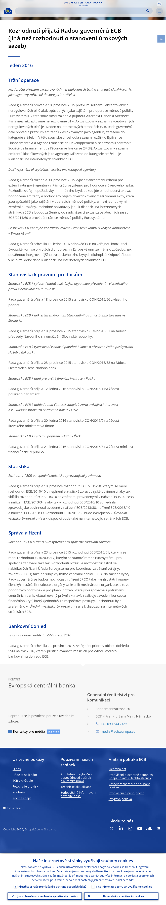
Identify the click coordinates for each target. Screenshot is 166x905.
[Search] (81, 11)
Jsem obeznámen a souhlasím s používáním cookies (47, 895)
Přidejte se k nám (25, 775)
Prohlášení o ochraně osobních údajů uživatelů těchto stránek (131, 776)
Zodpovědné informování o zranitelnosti (78, 794)
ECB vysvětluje (23, 781)
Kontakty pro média (29, 731)
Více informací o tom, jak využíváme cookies (124, 886)
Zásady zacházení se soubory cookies (129, 785)
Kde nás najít (22, 798)
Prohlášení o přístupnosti (126, 793)
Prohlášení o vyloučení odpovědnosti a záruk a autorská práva (77, 777)
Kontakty (19, 792)
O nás (17, 769)
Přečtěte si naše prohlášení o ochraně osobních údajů (52, 886)
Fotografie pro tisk (25, 786)
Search (148, 11)
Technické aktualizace (76, 787)
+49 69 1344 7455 (114, 723)
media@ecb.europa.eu (118, 731)
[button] (159, 3)
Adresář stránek (15, 808)
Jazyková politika (120, 799)
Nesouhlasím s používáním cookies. (123, 895)
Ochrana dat (117, 769)
